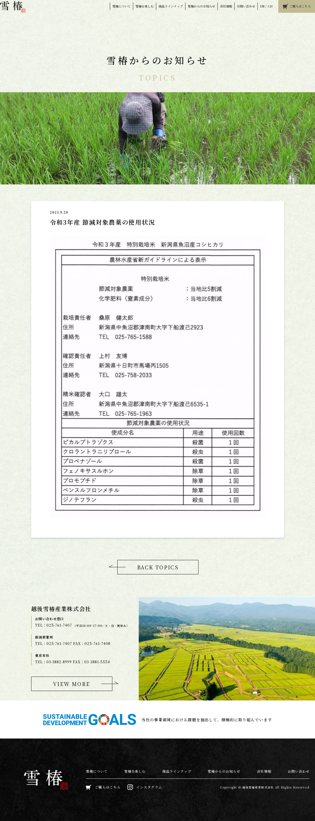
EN (262, 6)
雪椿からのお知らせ (201, 6)
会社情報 (226, 6)
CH (270, 6)
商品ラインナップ (170, 6)
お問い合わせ (246, 6)
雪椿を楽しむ (144, 6)
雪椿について (121, 6)
